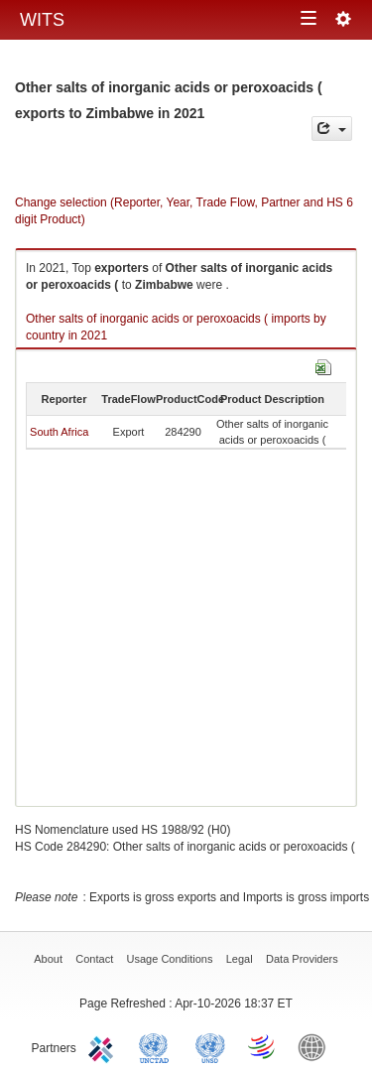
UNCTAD (158, 1046)
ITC (104, 1046)
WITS (42, 20)
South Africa (59, 432)
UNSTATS (210, 1046)
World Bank (316, 1046)
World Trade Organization (263, 1046)
